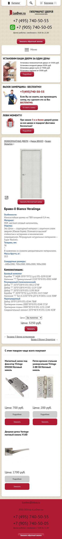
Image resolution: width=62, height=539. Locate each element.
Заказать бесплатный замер (31, 202)
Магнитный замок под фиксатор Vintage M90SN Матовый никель (16, 365)
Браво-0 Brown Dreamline (43, 339)
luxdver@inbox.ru (31, 502)
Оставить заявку (29, 107)
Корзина (48, 2)
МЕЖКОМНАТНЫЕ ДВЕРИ (16, 141)
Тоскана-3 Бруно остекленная (21, 336)
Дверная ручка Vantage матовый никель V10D (17, 433)
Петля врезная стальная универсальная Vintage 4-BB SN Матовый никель (45, 365)
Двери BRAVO (36, 141)
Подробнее (27, 74)
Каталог (16, 2)
